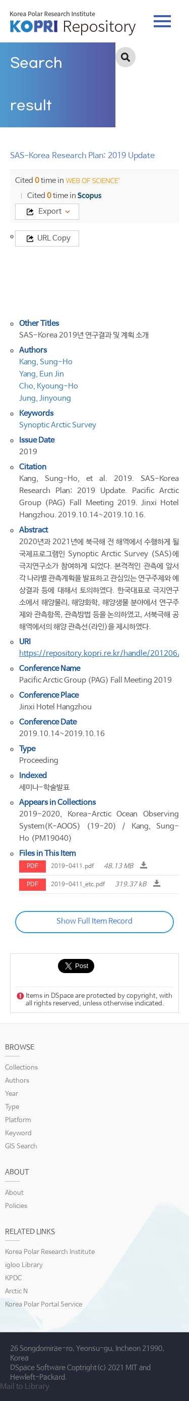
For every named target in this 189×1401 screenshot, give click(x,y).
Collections (21, 1068)
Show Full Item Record (94, 921)
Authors (17, 1081)
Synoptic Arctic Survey (57, 425)
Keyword (18, 1133)
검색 (125, 57)
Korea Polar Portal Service (43, 1305)
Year (11, 1094)
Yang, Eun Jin (41, 374)
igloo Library (24, 1265)
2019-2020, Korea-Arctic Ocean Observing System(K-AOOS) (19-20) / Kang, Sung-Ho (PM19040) (99, 826)
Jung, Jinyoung (45, 398)
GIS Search (21, 1146)
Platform (18, 1120)
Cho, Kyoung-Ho (48, 386)
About (14, 1193)
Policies (16, 1206)
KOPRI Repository (73, 23)
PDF (32, 866)
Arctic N (16, 1291)
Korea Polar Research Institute (50, 1252)
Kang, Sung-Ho (46, 362)
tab (162, 21)
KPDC (13, 1278)
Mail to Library (24, 1386)
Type (12, 1107)
